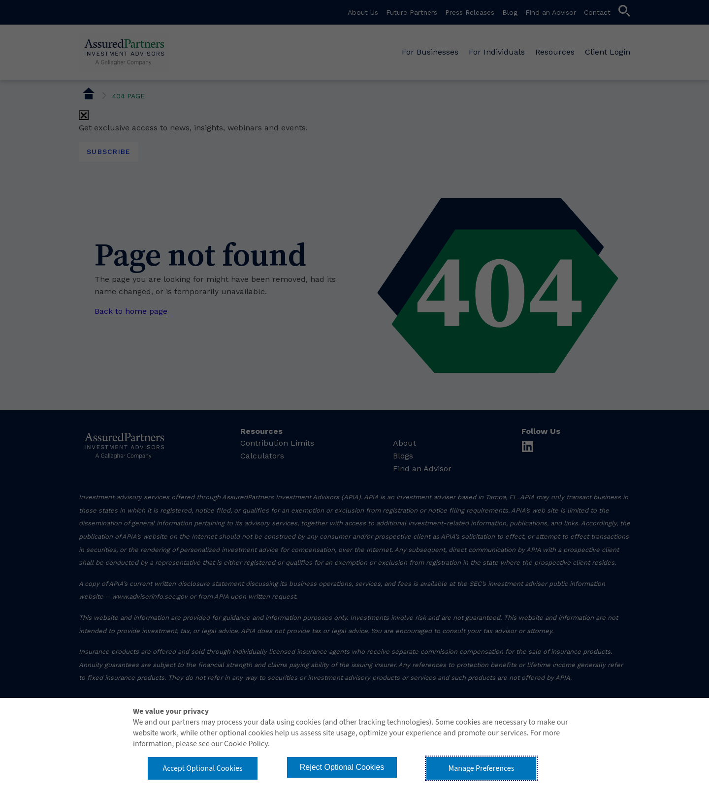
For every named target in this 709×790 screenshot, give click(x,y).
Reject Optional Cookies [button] (342, 767)
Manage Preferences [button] (482, 768)
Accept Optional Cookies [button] (202, 768)
